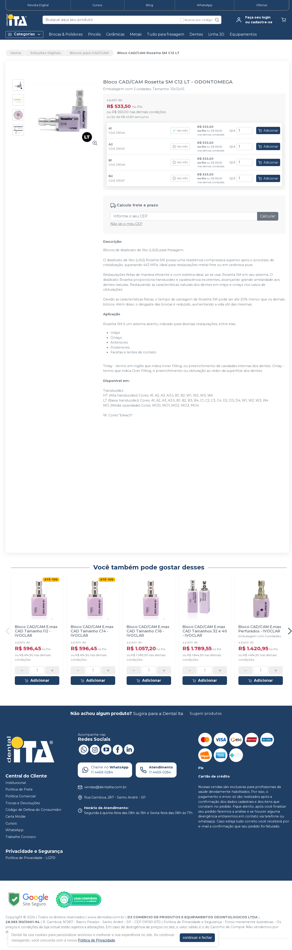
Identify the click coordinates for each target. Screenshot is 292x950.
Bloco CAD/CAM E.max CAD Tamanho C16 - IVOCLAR (148, 631)
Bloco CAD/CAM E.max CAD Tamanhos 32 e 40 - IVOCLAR (204, 631)
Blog (149, 5)
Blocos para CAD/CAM (89, 53)
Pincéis (94, 34)
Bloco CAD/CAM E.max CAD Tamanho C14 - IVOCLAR (92, 631)
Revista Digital (38, 5)
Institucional (15, 783)
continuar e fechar (197, 938)
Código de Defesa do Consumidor (33, 810)
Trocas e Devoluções (22, 803)
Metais (135, 34)
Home (15, 53)
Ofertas (261, 5)
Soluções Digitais (45, 53)
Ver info (180, 130)
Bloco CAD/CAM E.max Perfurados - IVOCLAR (259, 629)
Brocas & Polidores (66, 34)
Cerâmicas (115, 34)
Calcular (267, 216)
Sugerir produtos (206, 713)
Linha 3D (216, 34)
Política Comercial (20, 796)
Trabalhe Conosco (20, 837)
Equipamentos (243, 34)
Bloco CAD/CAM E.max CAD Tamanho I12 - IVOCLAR (36, 631)
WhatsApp (204, 5)
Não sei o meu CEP (126, 224)
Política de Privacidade (96, 940)
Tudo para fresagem (165, 34)
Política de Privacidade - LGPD (30, 858)
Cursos (97, 5)
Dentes (196, 34)
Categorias (24, 34)
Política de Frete (19, 790)
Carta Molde (15, 816)
